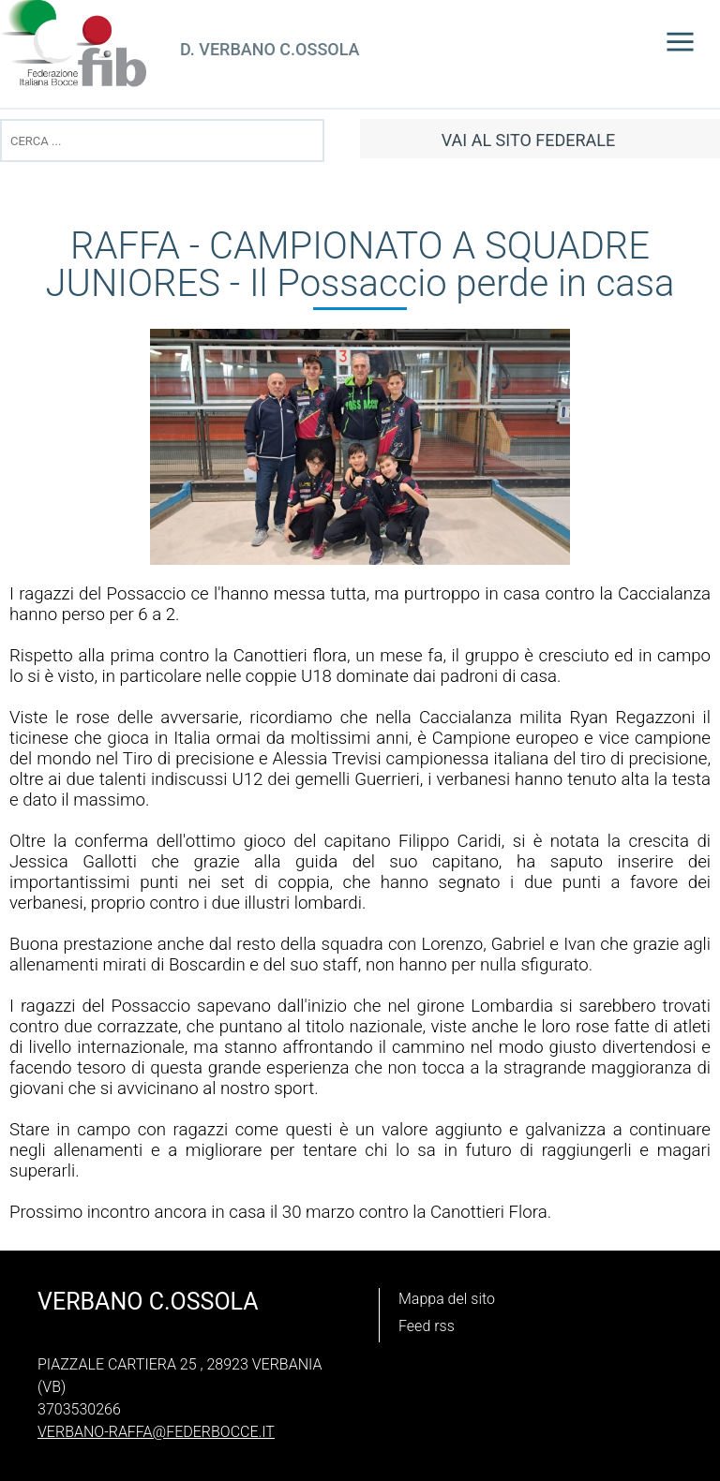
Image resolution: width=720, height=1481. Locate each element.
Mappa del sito (446, 1299)
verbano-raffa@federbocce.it (156, 1432)
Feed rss (426, 1326)
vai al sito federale (528, 140)
